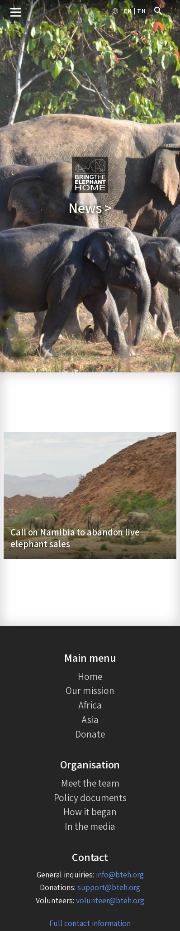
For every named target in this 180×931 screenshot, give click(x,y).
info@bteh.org (120, 874)
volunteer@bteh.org (110, 900)
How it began (90, 811)
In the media (90, 826)
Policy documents (90, 797)
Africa (90, 704)
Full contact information (90, 923)
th (141, 11)
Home (90, 676)
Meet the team (90, 783)
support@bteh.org (108, 887)
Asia (90, 719)
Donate (90, 734)
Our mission (90, 690)
